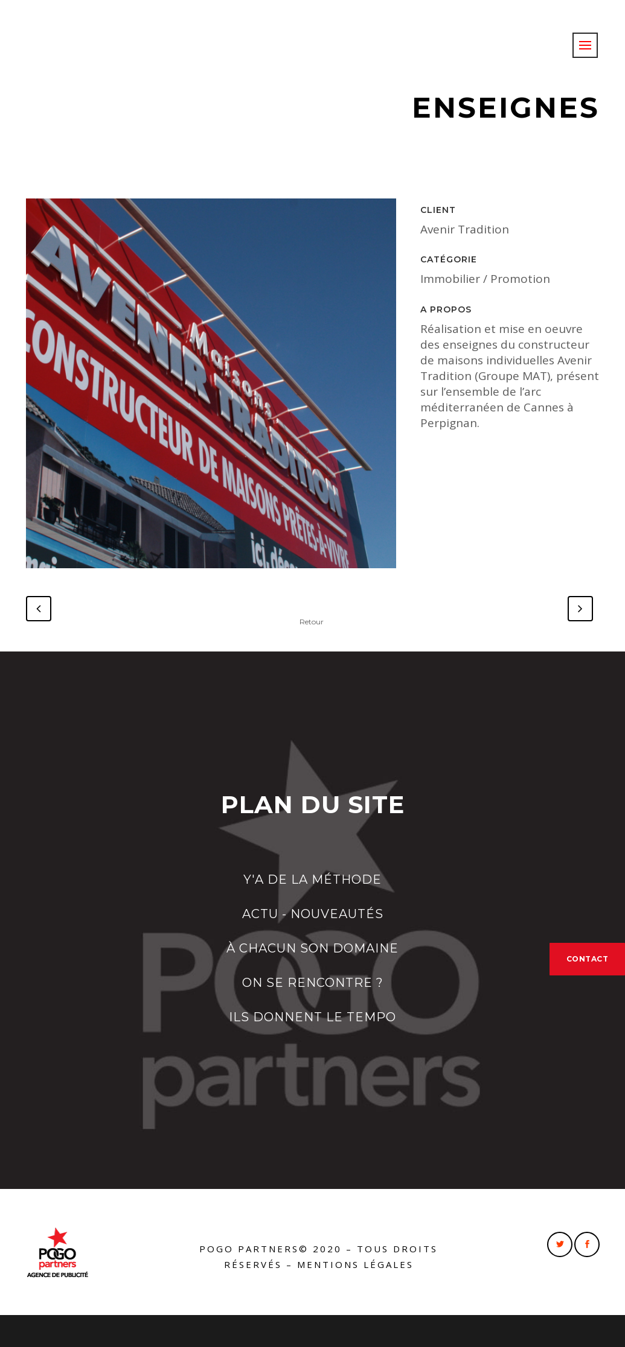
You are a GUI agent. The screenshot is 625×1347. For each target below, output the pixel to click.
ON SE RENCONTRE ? (312, 982)
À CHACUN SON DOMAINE (312, 948)
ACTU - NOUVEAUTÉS (312, 914)
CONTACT (587, 958)
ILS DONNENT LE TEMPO (312, 1017)
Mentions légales (355, 1264)
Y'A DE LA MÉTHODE (312, 879)
